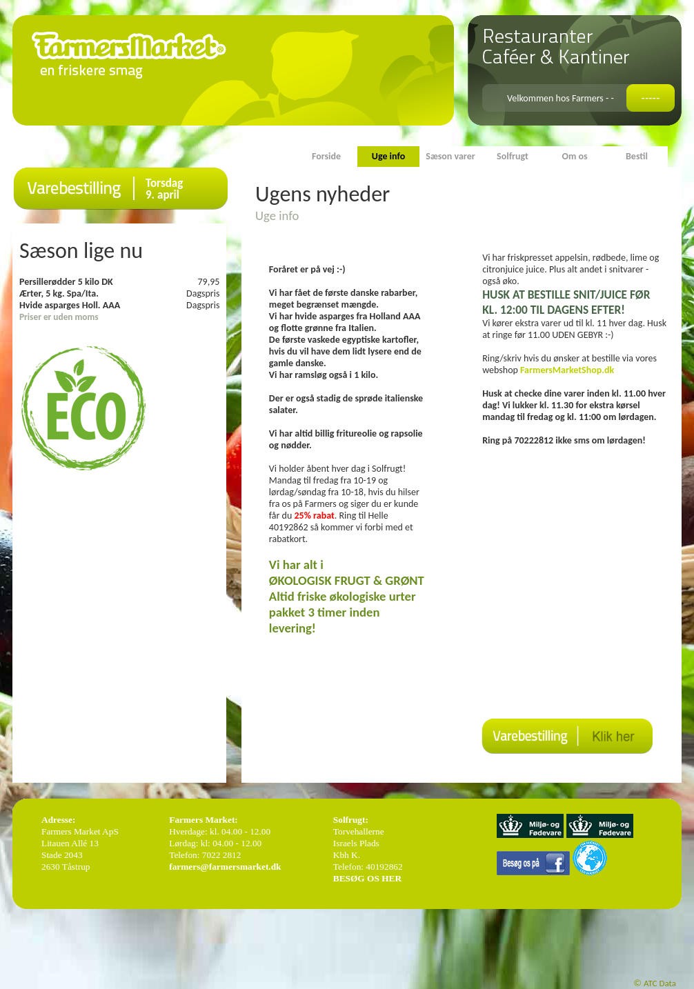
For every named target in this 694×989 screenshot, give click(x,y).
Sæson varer (450, 156)
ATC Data (660, 983)
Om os (574, 156)
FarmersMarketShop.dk (568, 370)
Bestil (637, 156)
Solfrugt (512, 156)
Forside (326, 156)
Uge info (388, 156)
